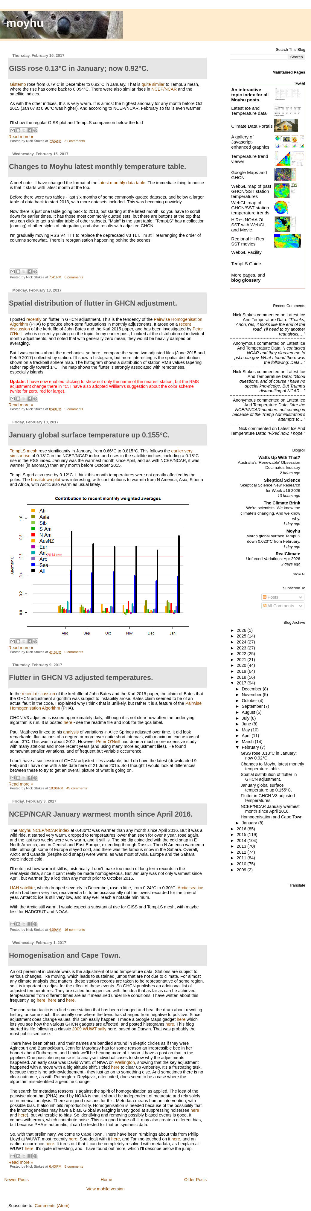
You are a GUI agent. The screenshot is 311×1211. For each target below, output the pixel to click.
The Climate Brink (282, 503)
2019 (242, 671)
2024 (242, 642)
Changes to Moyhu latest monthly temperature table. (272, 766)
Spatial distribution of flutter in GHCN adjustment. (269, 777)
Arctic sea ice (190, 887)
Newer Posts (16, 1179)
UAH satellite (22, 887)
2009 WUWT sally (89, 1029)
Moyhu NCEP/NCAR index (44, 830)
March (248, 741)
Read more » (20, 136)
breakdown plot (45, 479)
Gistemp (18, 84)
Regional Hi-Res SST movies (247, 241)
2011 (242, 857)
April (247, 735)
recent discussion (38, 693)
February (251, 747)
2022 (242, 653)
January (250, 822)
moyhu (25, 22)
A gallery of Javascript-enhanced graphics (250, 142)
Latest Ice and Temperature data (249, 111)
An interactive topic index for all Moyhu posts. (250, 94)
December (252, 689)
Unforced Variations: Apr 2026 (273, 558)
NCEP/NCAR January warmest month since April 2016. (270, 809)
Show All (299, 574)
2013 (242, 846)
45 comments (76, 788)
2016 (242, 828)
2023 (242, 648)
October (250, 700)
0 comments (74, 277)
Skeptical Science (282, 480)
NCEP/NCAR (164, 89)
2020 (242, 665)
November (252, 694)
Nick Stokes (244, 314)
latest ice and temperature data (274, 317)
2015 (242, 834)
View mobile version (105, 1188)
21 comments (74, 141)
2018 (242, 677)
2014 (242, 840)
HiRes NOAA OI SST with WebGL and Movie (248, 224)
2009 (242, 869)
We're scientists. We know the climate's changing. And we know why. (270, 513)
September (253, 706)
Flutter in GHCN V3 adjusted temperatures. (268, 798)
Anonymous (244, 343)
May (246, 729)
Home (106, 1179)
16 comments (74, 929)
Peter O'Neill (108, 741)
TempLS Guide (246, 263)
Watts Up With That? (279, 457)
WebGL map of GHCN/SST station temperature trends (250, 207)
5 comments (74, 409)
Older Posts (195, 1179)
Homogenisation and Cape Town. (272, 817)
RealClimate (288, 553)
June (247, 724)
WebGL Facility (246, 252)
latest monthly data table (122, 182)
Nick (243, 428)
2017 (242, 683)
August (249, 712)
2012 (242, 852)
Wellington (125, 1062)
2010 (242, 863)
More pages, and (248, 277)
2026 (242, 630)
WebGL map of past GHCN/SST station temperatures (251, 191)
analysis (71, 732)
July (246, 718)
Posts (270, 597)
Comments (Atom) (52, 1205)
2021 (242, 659)
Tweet (299, 83)
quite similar (152, 84)
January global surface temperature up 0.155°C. (266, 787)
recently (33, 319)
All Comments (278, 605)
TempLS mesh (23, 451)
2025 (242, 636)
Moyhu (293, 531)
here (68, 722)
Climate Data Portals (252, 126)
